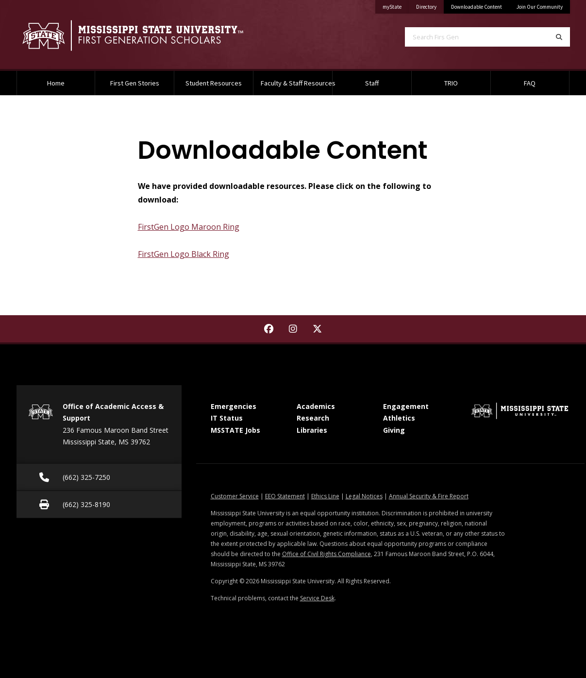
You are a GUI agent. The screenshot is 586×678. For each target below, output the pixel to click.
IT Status (227, 418)
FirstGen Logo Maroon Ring (188, 226)
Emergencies (233, 406)
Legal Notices (364, 496)
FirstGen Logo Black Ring (183, 254)
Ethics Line (325, 496)
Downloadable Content (476, 6)
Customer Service (235, 496)
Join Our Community (540, 6)
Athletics (399, 418)
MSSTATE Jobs (235, 430)
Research (313, 418)
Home (56, 83)
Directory (430, 5)
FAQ (530, 83)
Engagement (406, 406)
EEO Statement (285, 496)
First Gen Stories (134, 83)
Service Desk (317, 598)
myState (396, 5)
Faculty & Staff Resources (297, 83)
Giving (394, 430)
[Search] (559, 37)
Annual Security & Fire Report (429, 496)
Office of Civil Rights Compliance (326, 554)
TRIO (451, 83)
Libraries (312, 430)
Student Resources (213, 83)
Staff (372, 83)
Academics (316, 406)
